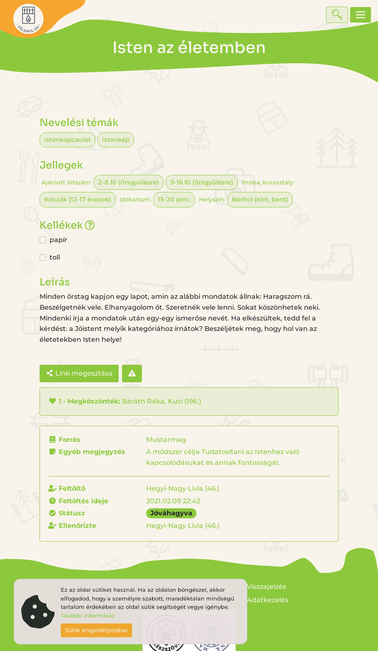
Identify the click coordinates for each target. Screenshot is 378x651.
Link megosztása (79, 373)
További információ (87, 616)
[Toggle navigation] (360, 15)
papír (58, 240)
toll (55, 257)
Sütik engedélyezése (96, 630)
